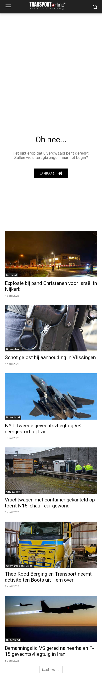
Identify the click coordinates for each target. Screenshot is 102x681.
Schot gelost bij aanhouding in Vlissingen (50, 357)
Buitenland (13, 417)
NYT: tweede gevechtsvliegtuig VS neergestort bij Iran (43, 428)
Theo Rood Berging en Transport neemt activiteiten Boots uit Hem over (48, 577)
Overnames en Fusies (19, 565)
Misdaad (11, 275)
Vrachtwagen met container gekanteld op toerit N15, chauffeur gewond (50, 503)
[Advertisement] (51, 67)
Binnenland (13, 349)
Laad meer (51, 670)
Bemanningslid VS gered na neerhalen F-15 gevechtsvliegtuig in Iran (49, 651)
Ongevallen (13, 491)
